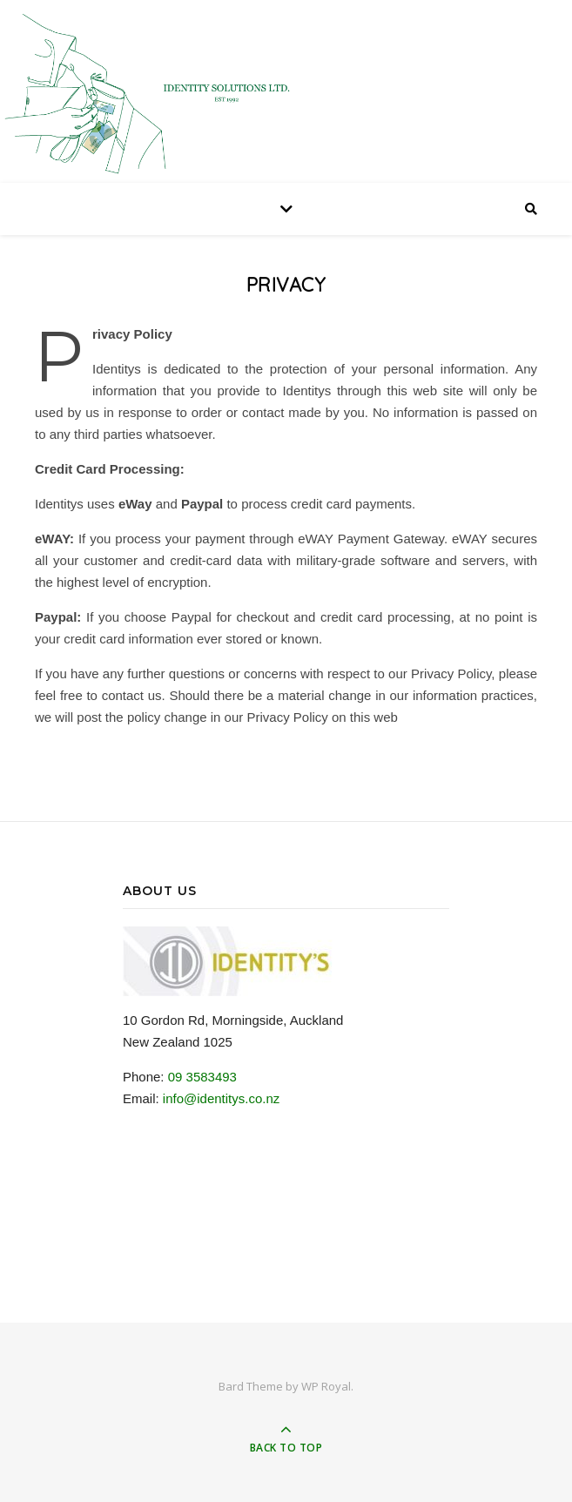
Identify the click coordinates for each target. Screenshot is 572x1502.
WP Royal (326, 1386)
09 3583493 (202, 1076)
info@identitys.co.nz (221, 1098)
